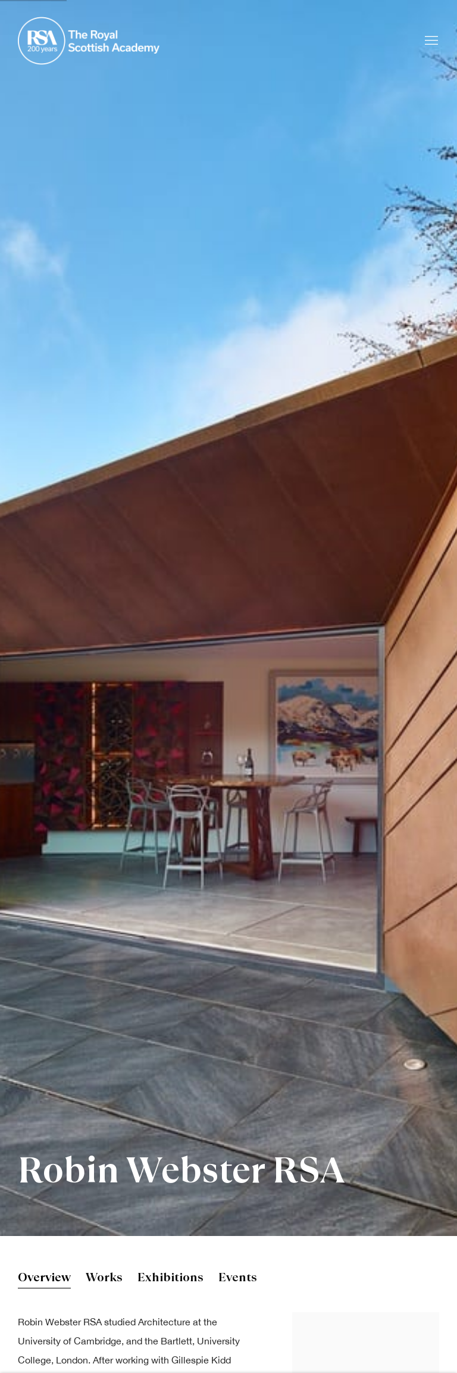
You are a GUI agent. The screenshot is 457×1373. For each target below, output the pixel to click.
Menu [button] (430, 41)
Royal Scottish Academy (89, 41)
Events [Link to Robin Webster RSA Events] (237, 1278)
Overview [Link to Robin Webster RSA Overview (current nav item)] (44, 1278)
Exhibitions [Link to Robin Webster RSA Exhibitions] (170, 1278)
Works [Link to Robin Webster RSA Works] (104, 1278)
